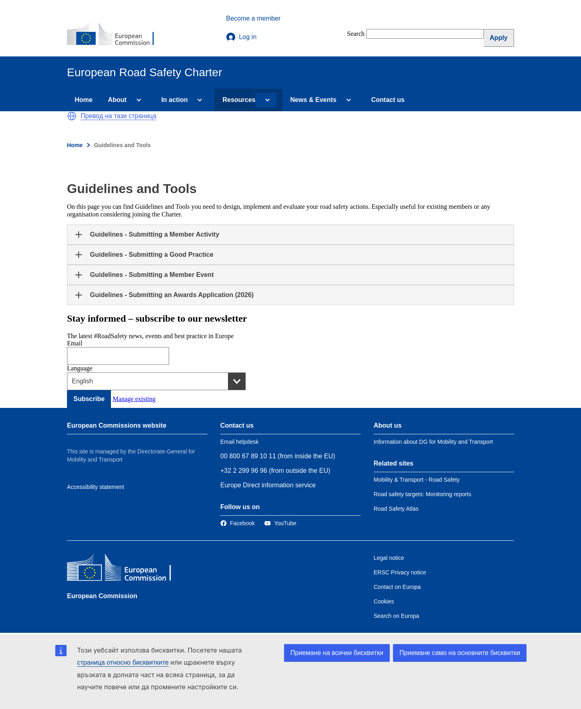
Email (74, 343)
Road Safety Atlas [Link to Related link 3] (396, 508)
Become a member (253, 18)
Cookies (384, 601)
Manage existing (134, 398)
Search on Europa (396, 616)
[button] (72, 116)
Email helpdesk (239, 442)
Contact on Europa (397, 587)
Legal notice (389, 558)
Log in (241, 37)
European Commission (102, 596)
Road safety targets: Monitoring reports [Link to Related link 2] (422, 494)
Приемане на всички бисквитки (336, 652)
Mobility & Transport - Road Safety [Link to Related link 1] (417, 479)
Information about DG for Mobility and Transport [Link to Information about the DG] (433, 442)
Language (79, 368)
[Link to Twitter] (280, 523)
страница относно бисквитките (123, 662)
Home (83, 99)
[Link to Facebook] (237, 523)
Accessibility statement (95, 487)
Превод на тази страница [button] (119, 115)
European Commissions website (116, 425)
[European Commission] (116, 35)
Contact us (388, 99)
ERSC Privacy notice (400, 572)
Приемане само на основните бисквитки (459, 652)
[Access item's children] (137, 100)
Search (356, 33)
